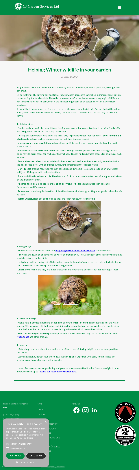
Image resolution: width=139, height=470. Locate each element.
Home (40, 409)
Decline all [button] (36, 455)
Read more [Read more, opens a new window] (28, 438)
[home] (37, 6)
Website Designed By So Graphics (53, 467)
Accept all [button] (15, 455)
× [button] (45, 422)
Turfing (41, 414)
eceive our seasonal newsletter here (58, 371)
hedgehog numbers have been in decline (75, 250)
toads (26, 336)
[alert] (26, 442)
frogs (19, 336)
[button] (119, 7)
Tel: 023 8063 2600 (11, 415)
